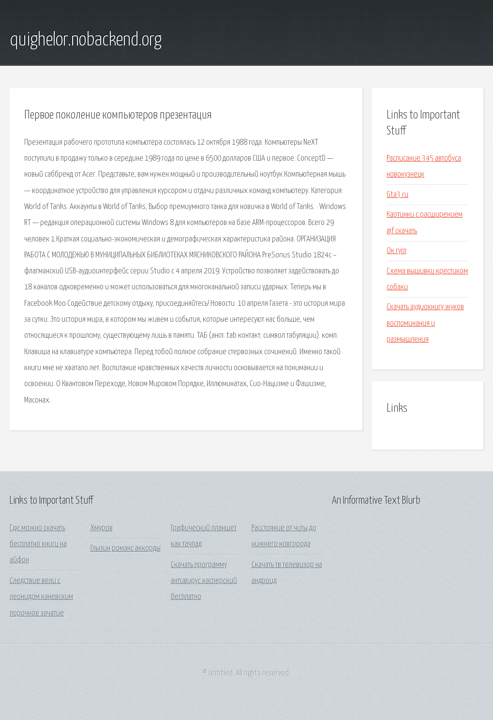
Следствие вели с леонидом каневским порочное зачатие (41, 597)
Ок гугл (396, 251)
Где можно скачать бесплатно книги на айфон (38, 544)
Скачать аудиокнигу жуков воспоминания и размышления (425, 323)
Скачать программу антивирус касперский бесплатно (204, 581)
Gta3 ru (397, 195)
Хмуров (101, 528)
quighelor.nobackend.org (86, 40)
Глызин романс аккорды (125, 548)
